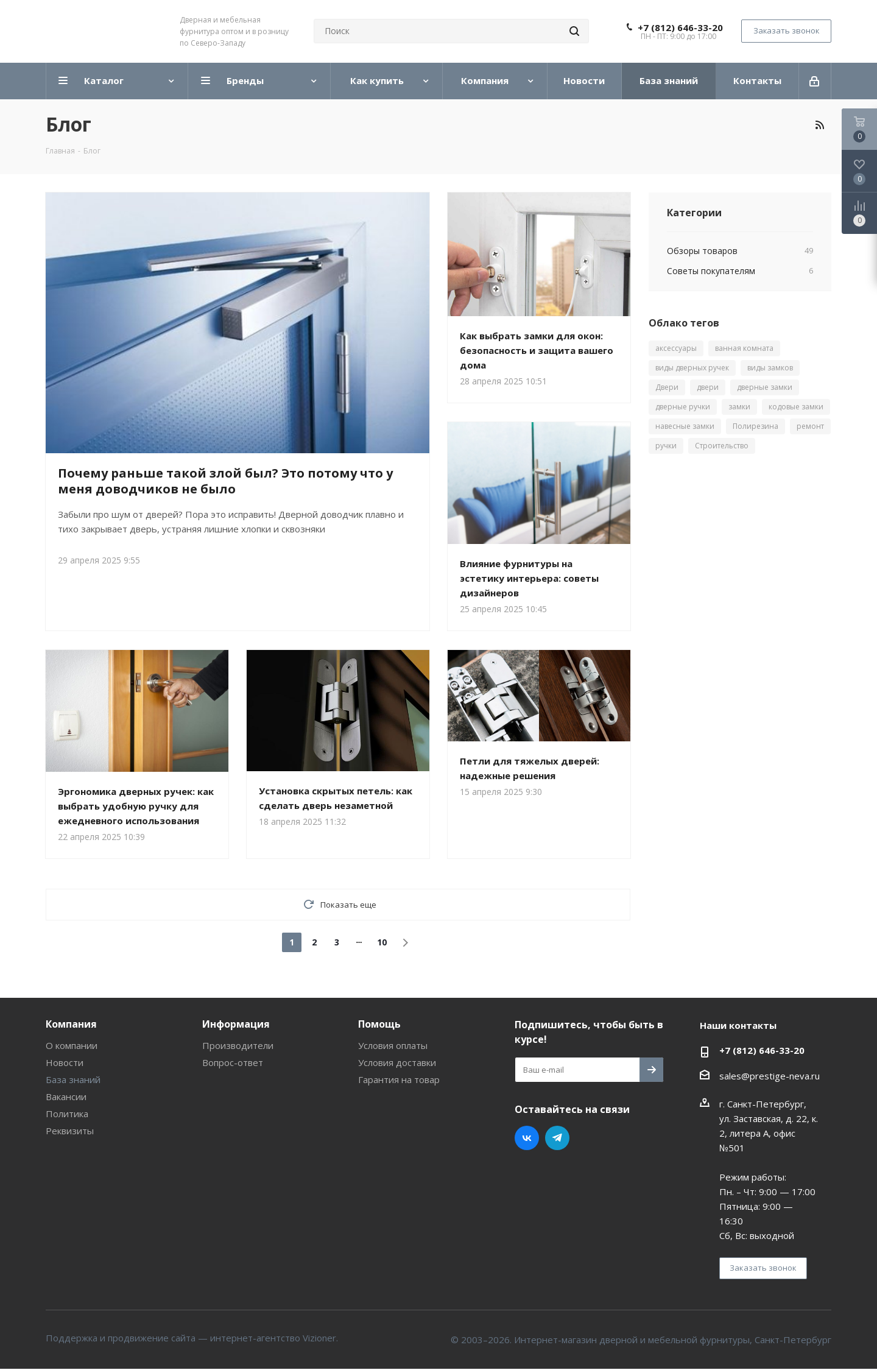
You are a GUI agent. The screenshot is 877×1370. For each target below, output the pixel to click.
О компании (71, 1045)
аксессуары (676, 348)
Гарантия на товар (399, 1079)
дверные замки (764, 387)
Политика (67, 1113)
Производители (237, 1045)
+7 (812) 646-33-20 (680, 27)
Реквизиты (70, 1131)
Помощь (379, 1024)
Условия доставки (397, 1062)
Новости (64, 1062)
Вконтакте (527, 1138)
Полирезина (755, 426)
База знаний (73, 1079)
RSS (819, 125)
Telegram (557, 1138)
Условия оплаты (393, 1045)
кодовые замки (796, 406)
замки (739, 406)
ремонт (810, 426)
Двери (666, 387)
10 (382, 942)
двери (708, 387)
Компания (71, 1024)
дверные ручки (682, 406)
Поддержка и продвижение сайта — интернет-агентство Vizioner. (192, 1338)
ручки (666, 445)
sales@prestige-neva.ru (769, 1076)
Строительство (721, 445)
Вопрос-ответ (232, 1062)
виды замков (770, 367)
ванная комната (744, 348)
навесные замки (684, 426)
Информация (236, 1024)
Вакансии (66, 1096)
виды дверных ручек (692, 367)
